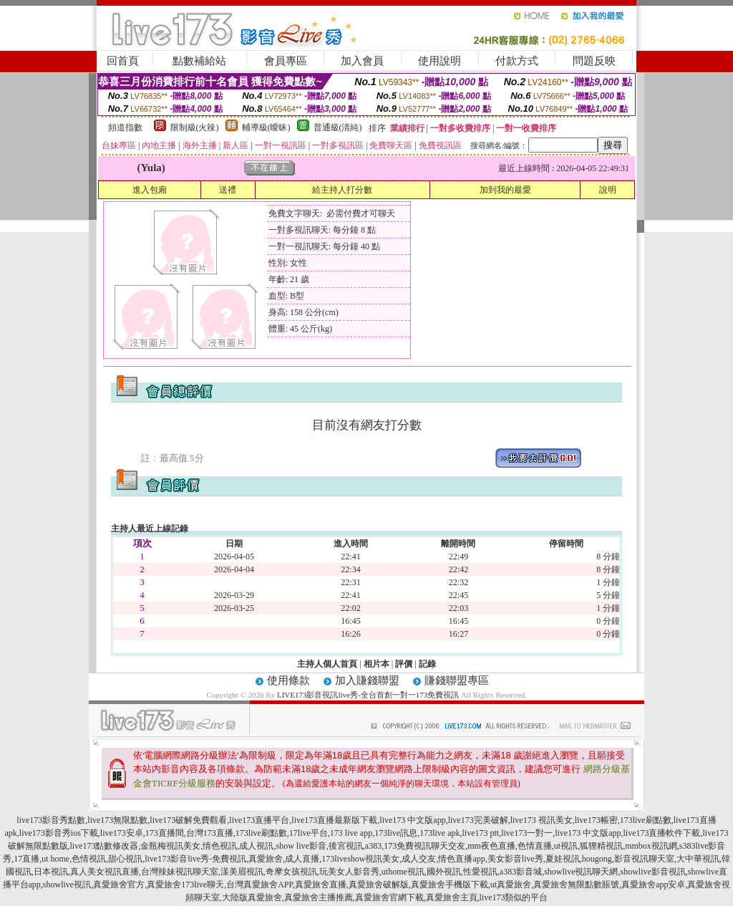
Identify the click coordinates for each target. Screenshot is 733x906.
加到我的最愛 (505, 190)
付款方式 (516, 61)
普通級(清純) (338, 127)
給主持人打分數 (342, 190)
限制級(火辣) (194, 127)
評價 (403, 664)
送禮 (227, 190)
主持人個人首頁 (327, 664)
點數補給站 (199, 61)
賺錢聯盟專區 (456, 680)
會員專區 (285, 61)
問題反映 (594, 61)
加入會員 (362, 61)
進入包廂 (149, 190)
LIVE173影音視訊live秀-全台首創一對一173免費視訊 (368, 694)
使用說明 (439, 61)
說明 (607, 190)
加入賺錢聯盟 (367, 680)
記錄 (427, 664)
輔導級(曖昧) (266, 127)
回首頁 (123, 61)
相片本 (376, 664)
